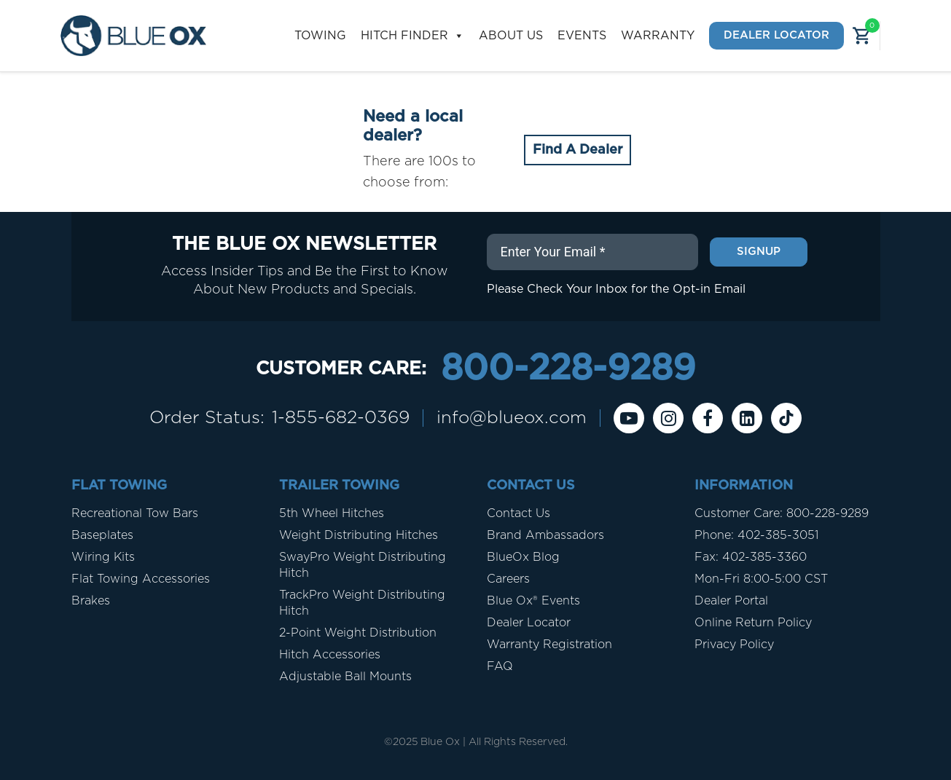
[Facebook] (707, 418)
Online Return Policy (753, 623)
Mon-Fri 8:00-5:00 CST (761, 579)
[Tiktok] (786, 418)
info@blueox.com (512, 418)
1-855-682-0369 (341, 418)
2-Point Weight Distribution (358, 633)
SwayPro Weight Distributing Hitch (362, 565)
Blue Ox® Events (533, 601)
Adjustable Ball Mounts (345, 676)
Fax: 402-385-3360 (750, 557)
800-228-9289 (568, 369)
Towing (320, 36)
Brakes (90, 601)
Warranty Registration (549, 644)
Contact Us (518, 513)
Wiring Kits (103, 557)
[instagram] (668, 418)
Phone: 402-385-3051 (756, 535)
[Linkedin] (747, 418)
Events (581, 36)
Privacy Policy (734, 644)
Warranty (657, 36)
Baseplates (102, 535)
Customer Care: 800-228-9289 (781, 513)
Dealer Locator (776, 35)
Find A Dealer (577, 150)
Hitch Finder (412, 36)
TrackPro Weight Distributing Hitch (362, 603)
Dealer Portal (731, 601)
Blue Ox (440, 742)
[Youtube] (629, 418)
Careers (508, 579)
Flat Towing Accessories (140, 579)
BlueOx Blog (523, 557)
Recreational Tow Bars (134, 513)
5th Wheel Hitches (331, 513)
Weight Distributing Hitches (358, 535)
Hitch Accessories (329, 655)
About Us (511, 36)
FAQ (500, 666)
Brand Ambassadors (545, 535)
